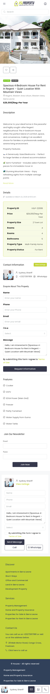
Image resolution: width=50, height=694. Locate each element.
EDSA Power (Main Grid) (17, 398)
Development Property (16, 589)
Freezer (9, 404)
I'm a (5, 328)
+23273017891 (25, 276)
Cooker (9, 385)
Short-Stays (11, 576)
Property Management (16, 605)
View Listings (40, 264)
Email (6, 316)
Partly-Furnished (14, 411)
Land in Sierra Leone (14, 584)
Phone (6, 304)
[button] (25, 40)
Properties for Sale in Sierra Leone (21, 614)
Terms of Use (15, 536)
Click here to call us (17, 650)
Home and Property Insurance (19, 610)
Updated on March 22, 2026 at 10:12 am (19, 197)
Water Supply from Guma (18, 417)
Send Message (14, 542)
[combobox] (25, 333)
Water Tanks (12, 423)
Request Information (25, 369)
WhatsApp (42, 276)
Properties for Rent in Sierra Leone (21, 618)
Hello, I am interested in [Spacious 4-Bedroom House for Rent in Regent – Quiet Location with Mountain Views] (25, 349)
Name (6, 292)
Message (8, 340)
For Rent (15, 81)
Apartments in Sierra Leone (18, 571)
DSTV (8, 392)
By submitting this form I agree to (25, 535)
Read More (8, 183)
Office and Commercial (16, 580)
